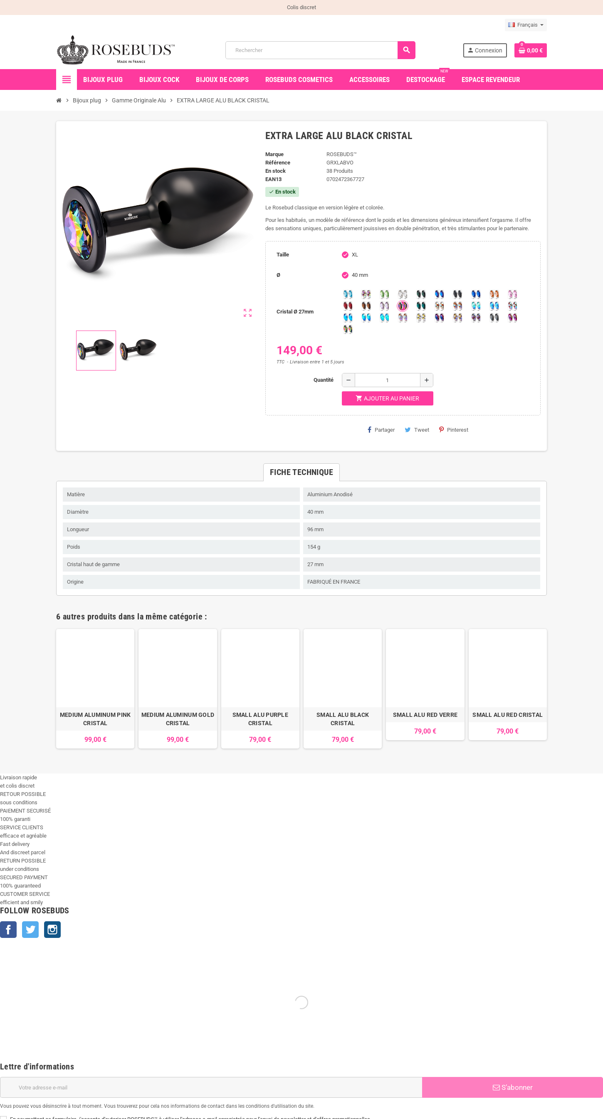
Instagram (52, 929)
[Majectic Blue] (476, 294)
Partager (381, 429)
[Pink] (512, 294)
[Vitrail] (347, 329)
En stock (275, 171)
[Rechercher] (320, 50)
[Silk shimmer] (402, 317)
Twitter (30, 929)
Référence (277, 162)
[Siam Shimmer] (476, 306)
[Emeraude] (421, 294)
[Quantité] (387, 380)
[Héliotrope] (439, 294)
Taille (283, 254)
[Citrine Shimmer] (457, 306)
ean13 (273, 179)
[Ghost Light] (476, 317)
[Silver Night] (494, 317)
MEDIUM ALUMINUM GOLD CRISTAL (178, 718)
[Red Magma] (347, 306)
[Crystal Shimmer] (421, 317)
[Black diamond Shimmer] (347, 317)
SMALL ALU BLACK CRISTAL (342, 718)
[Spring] (384, 306)
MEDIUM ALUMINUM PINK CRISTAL (95, 718)
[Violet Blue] (439, 317)
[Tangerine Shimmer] (512, 306)
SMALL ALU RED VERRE (425, 714)
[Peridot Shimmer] (366, 317)
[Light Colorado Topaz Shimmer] (494, 306)
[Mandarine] (494, 294)
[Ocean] (421, 306)
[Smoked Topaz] (366, 306)
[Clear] (402, 294)
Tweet (417, 429)
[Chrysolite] (384, 294)
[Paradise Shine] (457, 317)
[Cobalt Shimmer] (384, 317)
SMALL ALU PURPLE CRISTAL (260, 718)
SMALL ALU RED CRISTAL (507, 714)
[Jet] (457, 294)
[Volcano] (402, 306)
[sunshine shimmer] (439, 306)
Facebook (8, 929)
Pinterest (453, 429)
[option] (95, 688)
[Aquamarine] (347, 294)
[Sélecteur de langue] (526, 25)
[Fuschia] (512, 317)
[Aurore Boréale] (366, 294)
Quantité (324, 380)
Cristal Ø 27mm (295, 311)
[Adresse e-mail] (211, 1087)
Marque (274, 154)
